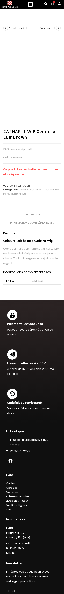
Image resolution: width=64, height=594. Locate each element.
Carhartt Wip (40, 137)
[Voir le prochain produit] (58, 28)
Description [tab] (32, 162)
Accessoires (25, 137)
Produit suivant (47, 28)
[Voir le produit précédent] (5, 28)
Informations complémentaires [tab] (32, 170)
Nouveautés (21, 141)
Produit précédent (18, 28)
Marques (8, 141)
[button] (30, 4)
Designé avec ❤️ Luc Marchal (24, 572)
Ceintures (53, 137)
